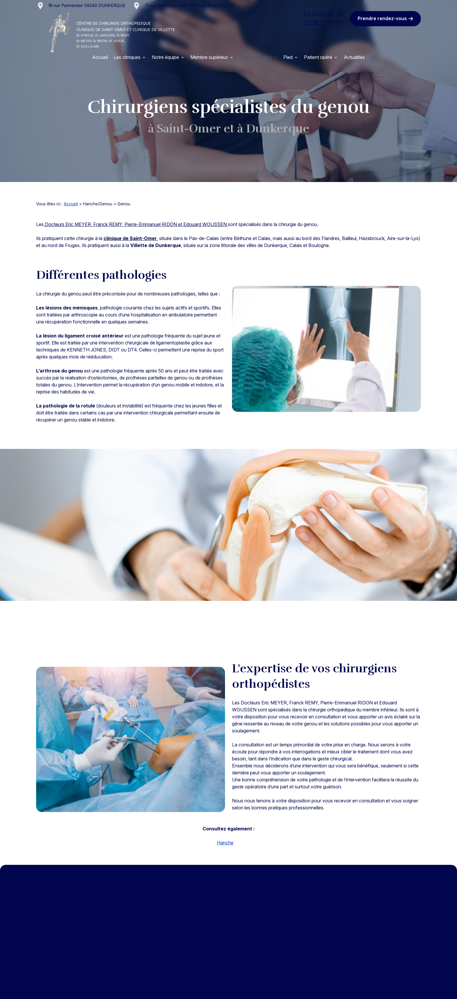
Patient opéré (318, 57)
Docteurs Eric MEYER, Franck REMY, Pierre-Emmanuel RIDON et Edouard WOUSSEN (136, 224)
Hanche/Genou (255, 57)
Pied (288, 57)
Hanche (225, 843)
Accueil (100, 57)
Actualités (354, 57)
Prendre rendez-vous (385, 18)
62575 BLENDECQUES (190, 5)
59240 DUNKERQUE (86, 5)
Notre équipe (165, 57)
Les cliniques (127, 57)
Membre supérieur (209, 57)
